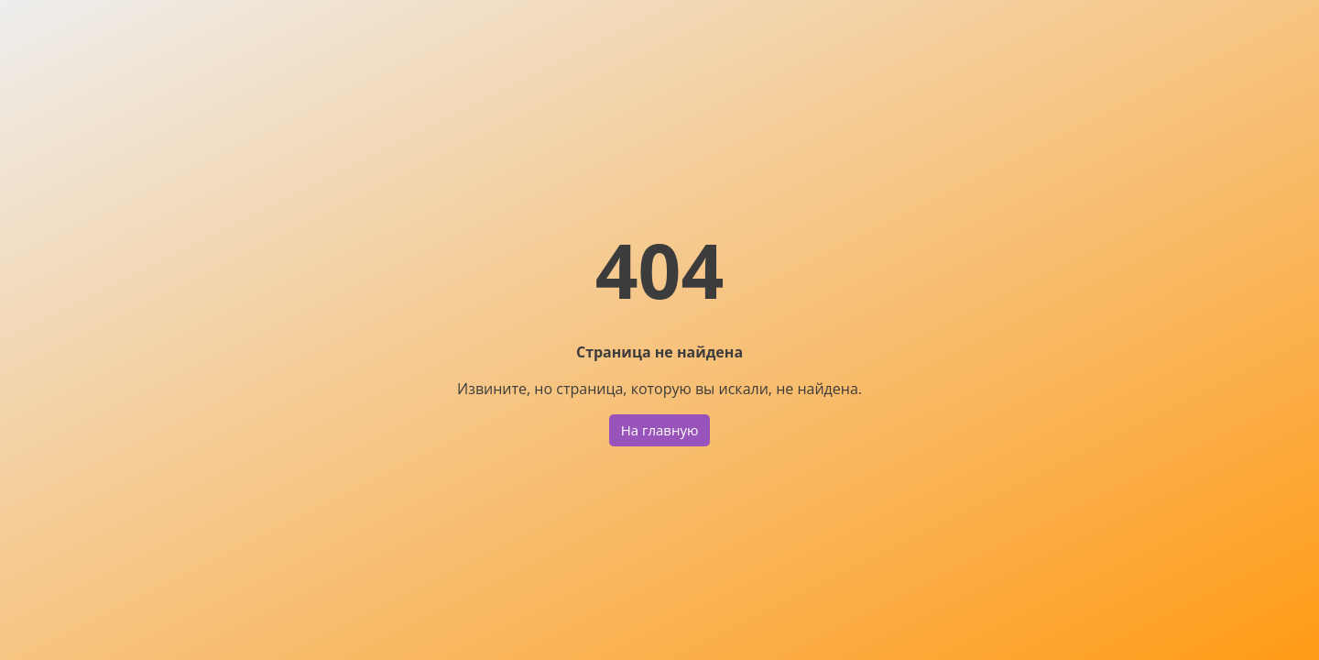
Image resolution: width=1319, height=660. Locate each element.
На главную (660, 430)
